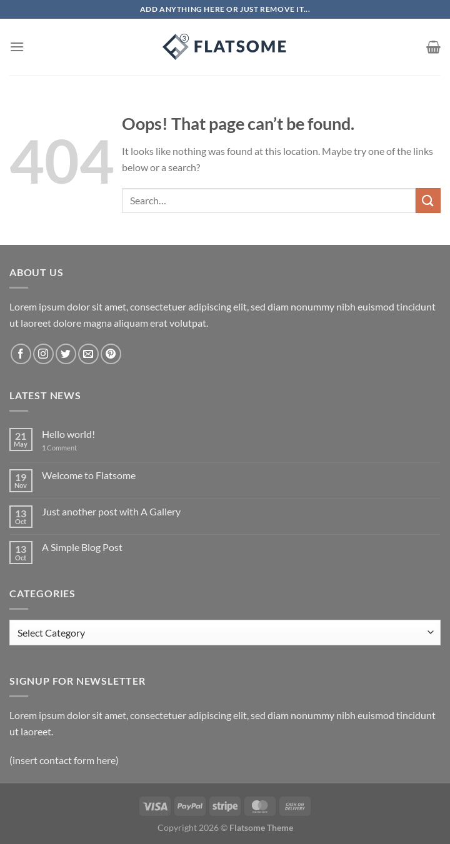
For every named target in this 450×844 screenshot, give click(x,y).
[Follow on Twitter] (66, 354)
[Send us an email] (88, 354)
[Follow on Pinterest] (111, 354)
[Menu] (16, 46)
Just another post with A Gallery (111, 511)
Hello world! (68, 434)
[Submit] (428, 200)
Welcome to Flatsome (89, 475)
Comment (59, 448)
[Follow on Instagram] (43, 354)
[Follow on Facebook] (21, 354)
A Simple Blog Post (82, 547)
